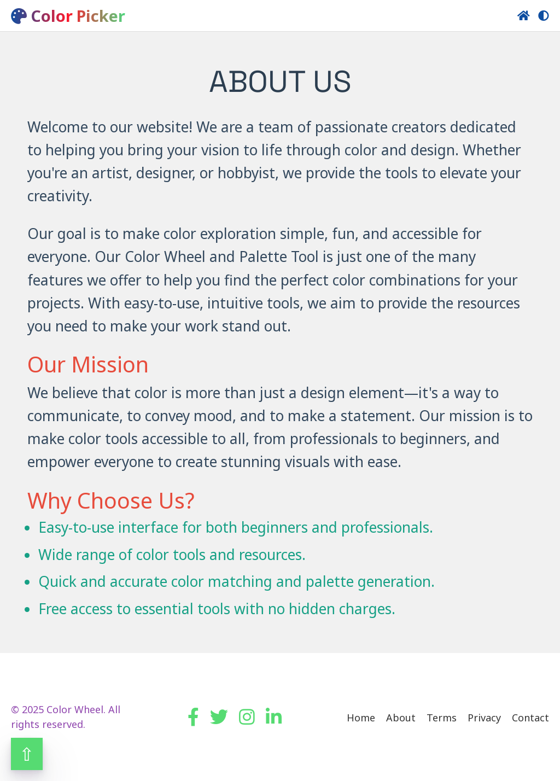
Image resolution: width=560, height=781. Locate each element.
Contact (530, 717)
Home (361, 717)
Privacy (484, 717)
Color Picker (68, 15)
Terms (442, 717)
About (401, 717)
